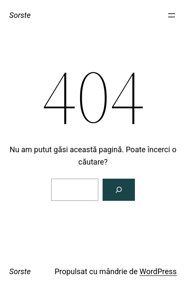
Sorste (20, 15)
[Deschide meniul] (171, 15)
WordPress (158, 271)
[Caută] (119, 190)
